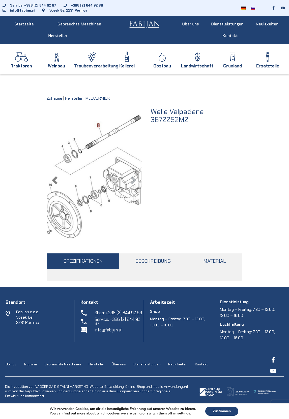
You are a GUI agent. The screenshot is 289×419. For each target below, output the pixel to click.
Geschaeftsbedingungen (113, 414)
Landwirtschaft (197, 66)
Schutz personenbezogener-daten (163, 414)
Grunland (232, 66)
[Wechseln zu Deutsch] (243, 8)
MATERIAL (215, 261)
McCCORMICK (97, 98)
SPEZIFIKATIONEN (83, 261)
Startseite (24, 24)
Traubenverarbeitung (96, 66)
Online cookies (204, 414)
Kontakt (230, 36)
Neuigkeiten (267, 24)
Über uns (190, 24)
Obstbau (162, 66)
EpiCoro (84, 414)
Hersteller (57, 36)
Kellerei (127, 66)
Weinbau (56, 66)
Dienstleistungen (227, 24)
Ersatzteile (267, 66)
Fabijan (22, 414)
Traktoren (21, 66)
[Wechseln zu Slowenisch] (253, 8)
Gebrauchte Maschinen (79, 24)
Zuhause (54, 98)
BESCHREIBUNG (153, 261)
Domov (11, 364)
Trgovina (30, 364)
